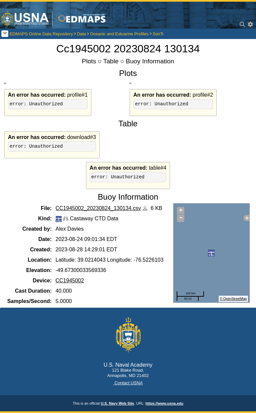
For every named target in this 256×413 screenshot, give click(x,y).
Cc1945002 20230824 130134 (128, 49)
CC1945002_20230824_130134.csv (98, 208)
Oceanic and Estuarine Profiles (119, 33)
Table (111, 61)
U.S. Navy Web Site (117, 403)
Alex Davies (70, 229)
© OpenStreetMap (233, 299)
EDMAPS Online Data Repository (41, 33)
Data (81, 33)
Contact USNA (128, 382)
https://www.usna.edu (164, 403)
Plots (89, 61)
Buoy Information (150, 61)
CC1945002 (70, 280)
